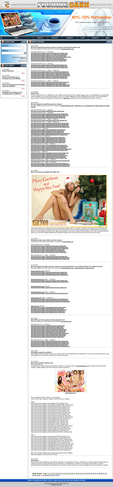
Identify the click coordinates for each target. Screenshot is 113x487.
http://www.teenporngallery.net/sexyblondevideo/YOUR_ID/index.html (49, 146)
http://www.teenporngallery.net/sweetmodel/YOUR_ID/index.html (48, 335)
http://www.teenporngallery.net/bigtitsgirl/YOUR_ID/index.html (47, 111)
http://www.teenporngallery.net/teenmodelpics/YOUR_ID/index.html (49, 65)
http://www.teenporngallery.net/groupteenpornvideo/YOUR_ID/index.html (50, 301)
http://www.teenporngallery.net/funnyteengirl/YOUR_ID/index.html (48, 330)
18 (76, 473)
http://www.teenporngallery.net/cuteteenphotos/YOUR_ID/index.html (49, 134)
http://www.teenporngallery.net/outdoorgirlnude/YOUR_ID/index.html (49, 155)
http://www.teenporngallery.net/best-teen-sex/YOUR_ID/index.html (48, 60)
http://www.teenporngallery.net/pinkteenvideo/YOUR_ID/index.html (48, 147)
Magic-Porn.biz (90, 268)
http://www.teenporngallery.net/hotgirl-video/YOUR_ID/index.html (48, 83)
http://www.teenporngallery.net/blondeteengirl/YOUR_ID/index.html (49, 287)
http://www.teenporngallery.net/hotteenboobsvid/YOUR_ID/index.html (49, 341)
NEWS (107, 38)
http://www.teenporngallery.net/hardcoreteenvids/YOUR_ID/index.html (49, 163)
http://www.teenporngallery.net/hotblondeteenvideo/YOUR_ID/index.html (50, 84)
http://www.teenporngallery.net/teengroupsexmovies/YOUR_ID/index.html (50, 164)
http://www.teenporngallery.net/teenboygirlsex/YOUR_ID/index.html (49, 273)
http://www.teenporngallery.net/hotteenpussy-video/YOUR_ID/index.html (50, 86)
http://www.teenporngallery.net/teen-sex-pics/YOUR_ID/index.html (48, 55)
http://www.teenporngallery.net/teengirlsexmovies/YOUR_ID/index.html (50, 123)
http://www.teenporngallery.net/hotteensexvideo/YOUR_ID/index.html (49, 299)
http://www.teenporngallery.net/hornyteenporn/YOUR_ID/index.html (49, 59)
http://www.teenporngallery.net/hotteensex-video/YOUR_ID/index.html (49, 71)
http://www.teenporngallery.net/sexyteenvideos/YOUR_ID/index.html (49, 280)
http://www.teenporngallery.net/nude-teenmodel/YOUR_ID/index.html (49, 67)
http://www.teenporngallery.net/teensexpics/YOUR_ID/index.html (48, 117)
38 (44, 475)
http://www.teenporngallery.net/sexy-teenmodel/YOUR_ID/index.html (49, 66)
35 (37, 475)
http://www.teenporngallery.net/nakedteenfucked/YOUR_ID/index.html (49, 275)
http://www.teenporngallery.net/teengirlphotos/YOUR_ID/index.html (49, 158)
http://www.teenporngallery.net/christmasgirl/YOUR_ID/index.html (48, 246)
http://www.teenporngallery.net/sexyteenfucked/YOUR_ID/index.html (49, 53)
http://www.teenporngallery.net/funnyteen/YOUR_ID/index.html (47, 249)
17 (74, 473)
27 (95, 473)
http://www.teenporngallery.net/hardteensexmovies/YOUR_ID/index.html (50, 166)
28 (97, 473)
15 (70, 473)
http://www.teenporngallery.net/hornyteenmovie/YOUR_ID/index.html (49, 150)
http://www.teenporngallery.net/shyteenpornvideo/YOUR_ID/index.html (50, 125)
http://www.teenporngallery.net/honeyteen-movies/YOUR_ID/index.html (50, 82)
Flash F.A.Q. (67, 98)
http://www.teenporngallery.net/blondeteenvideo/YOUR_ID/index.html (49, 293)
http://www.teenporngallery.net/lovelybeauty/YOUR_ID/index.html (48, 138)
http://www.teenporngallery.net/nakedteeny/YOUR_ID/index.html (48, 332)
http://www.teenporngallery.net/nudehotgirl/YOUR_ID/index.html (48, 140)
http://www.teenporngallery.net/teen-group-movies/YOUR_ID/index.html (50, 73)
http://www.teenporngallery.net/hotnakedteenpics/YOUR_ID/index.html (49, 333)
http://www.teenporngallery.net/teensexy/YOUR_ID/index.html (47, 337)
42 (52, 475)
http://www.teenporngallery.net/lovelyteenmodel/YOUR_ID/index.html (49, 247)
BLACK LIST (62, 480)
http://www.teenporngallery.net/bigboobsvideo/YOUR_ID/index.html (49, 120)
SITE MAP (83, 480)
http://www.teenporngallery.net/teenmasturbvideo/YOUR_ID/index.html (50, 342)
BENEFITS (70, 38)
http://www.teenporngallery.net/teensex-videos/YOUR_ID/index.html (49, 78)
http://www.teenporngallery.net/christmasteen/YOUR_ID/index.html (49, 252)
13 (66, 473)
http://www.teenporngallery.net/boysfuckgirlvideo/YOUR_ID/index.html (50, 300)
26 (93, 473)
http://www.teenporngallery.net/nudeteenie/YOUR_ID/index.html (48, 312)
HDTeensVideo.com (100, 105)
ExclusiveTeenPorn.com (67, 49)
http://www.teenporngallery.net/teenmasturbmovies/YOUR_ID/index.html (50, 160)
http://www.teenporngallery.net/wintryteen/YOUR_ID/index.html (48, 137)
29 (99, 473)
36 (39, 475)
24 (89, 473)
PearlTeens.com (79, 105)
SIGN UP (40, 38)
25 (91, 473)
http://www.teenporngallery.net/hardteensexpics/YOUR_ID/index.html (49, 114)
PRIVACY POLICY (47, 480)
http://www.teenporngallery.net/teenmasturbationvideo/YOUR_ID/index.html (51, 149)
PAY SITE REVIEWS (73, 480)
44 (56, 475)
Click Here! (23, 58)
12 (64, 473)
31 (104, 473)
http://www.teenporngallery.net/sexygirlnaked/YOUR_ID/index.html (48, 309)
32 (106, 473)
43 (54, 475)
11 (62, 473)
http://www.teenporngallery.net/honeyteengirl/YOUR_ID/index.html (48, 329)
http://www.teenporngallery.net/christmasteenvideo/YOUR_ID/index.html (50, 257)
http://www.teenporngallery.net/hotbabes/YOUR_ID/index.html (47, 308)
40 (48, 475)
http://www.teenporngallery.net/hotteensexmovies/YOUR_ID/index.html (50, 124)
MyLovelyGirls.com (89, 105)
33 (33, 475)
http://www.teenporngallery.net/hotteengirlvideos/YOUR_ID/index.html (49, 281)
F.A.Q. (82, 38)
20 (81, 473)
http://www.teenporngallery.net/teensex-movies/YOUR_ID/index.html (49, 76)
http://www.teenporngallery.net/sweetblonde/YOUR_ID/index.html (48, 307)
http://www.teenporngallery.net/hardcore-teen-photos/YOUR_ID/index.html (51, 57)
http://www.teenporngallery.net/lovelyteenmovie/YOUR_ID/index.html (49, 345)
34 (35, 475)
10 (60, 473)
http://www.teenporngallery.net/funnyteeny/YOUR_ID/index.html (48, 142)
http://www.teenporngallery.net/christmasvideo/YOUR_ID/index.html (49, 256)
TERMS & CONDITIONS (34, 480)
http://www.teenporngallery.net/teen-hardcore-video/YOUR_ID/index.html (50, 74)
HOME (16, 38)
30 (101, 473)
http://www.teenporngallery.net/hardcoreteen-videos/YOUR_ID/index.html (50, 75)
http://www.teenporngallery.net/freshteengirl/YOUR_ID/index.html (48, 141)
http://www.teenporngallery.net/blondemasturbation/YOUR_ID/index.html (50, 133)
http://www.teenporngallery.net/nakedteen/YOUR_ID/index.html (47, 325)
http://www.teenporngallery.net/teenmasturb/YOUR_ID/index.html (48, 129)
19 (79, 473)
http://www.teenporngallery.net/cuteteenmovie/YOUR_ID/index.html (49, 145)
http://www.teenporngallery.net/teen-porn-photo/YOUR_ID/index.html (49, 54)
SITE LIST (55, 38)
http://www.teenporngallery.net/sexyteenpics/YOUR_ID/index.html (48, 334)
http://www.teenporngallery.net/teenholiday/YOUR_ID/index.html (48, 251)
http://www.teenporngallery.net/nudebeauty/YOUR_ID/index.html (48, 154)
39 (46, 475)
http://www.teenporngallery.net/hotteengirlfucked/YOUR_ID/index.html (49, 115)
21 (83, 473)
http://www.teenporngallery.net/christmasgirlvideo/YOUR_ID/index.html (50, 259)
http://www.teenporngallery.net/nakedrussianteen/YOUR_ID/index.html (49, 153)
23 (87, 473)
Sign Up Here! (22, 61)
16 (72, 473)
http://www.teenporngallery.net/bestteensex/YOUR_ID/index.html (48, 116)
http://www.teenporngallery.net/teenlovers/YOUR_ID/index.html (48, 58)
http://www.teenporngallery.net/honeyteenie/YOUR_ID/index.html (48, 156)
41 (50, 475)
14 (68, 473)
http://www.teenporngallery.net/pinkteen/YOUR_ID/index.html (47, 132)
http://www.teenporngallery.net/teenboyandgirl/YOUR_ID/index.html (49, 272)
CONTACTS (95, 38)
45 (58, 475)
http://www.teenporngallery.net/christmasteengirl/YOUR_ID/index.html (49, 248)
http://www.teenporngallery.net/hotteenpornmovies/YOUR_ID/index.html (50, 127)
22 (85, 473)
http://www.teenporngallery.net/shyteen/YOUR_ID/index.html (47, 327)
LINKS (56, 480)
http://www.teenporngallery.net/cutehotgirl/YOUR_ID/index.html (48, 311)
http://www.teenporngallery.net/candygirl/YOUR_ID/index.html (47, 131)
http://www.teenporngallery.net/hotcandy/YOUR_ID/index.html (47, 328)
